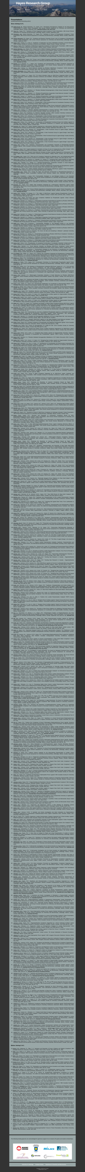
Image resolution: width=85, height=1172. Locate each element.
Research (27, 9)
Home (18, 9)
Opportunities (55, 9)
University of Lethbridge (27, 1164)
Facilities (37, 9)
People (45, 9)
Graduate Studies (39, 1164)
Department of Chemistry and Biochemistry (55, 1164)
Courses (66, 9)
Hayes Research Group (33, 3)
